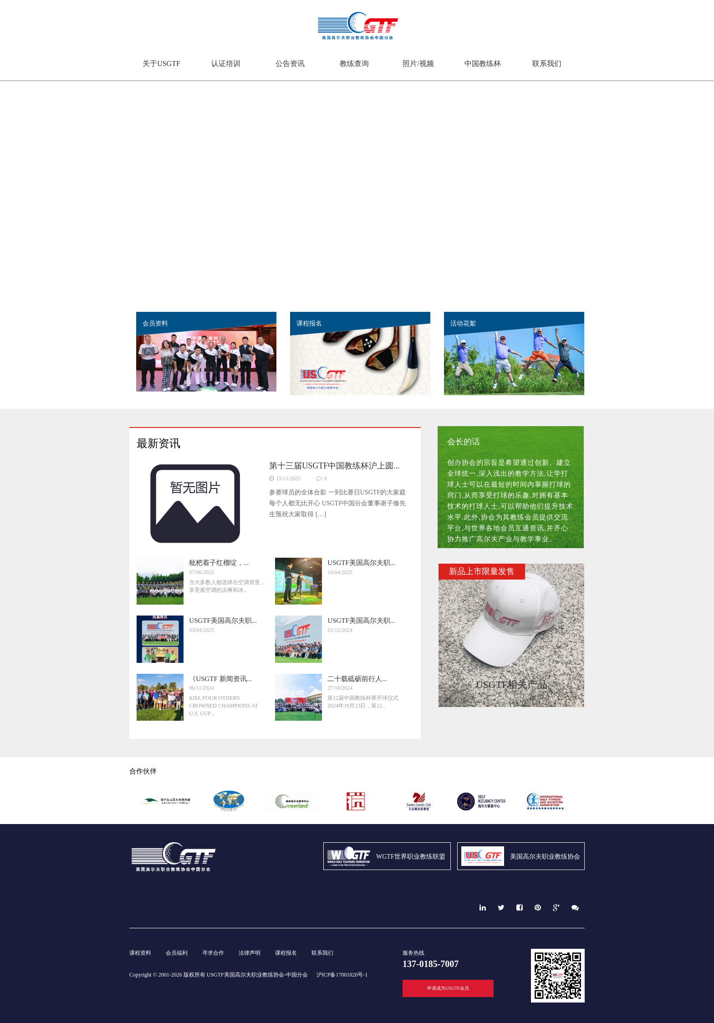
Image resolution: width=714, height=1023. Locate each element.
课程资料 (140, 953)
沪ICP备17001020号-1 (342, 975)
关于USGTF (161, 63)
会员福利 (177, 953)
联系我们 (546, 63)
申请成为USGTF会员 (448, 988)
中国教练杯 (482, 63)
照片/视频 (418, 63)
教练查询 (354, 63)
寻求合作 (213, 953)
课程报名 (286, 953)
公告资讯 (290, 63)
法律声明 (249, 953)
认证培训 (225, 63)
